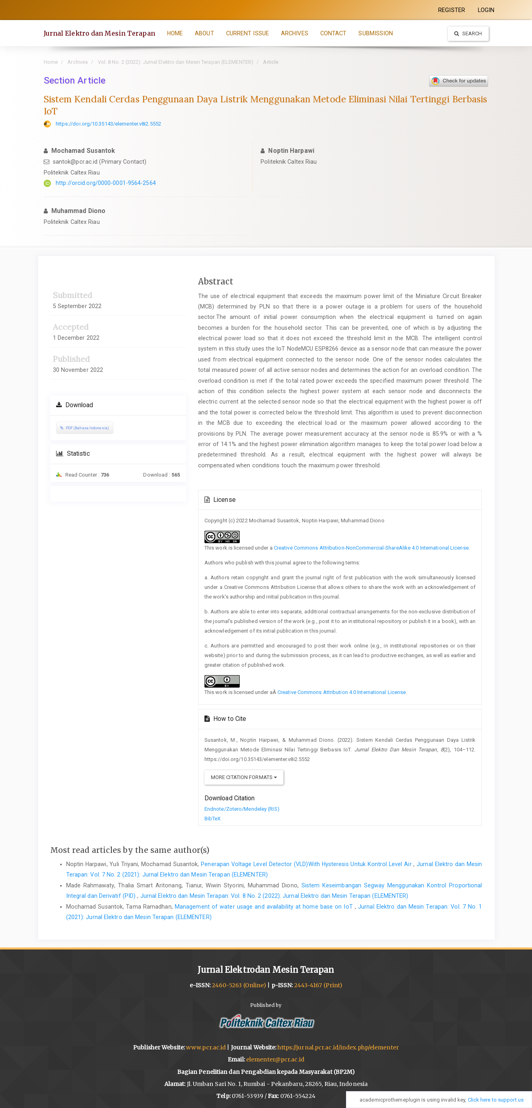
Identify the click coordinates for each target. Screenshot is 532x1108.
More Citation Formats (244, 777)
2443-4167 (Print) (318, 985)
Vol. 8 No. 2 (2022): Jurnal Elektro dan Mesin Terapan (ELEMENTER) (176, 62)
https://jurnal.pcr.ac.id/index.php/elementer (337, 1047)
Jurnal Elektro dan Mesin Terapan (99, 33)
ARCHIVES (294, 33)
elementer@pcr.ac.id (275, 1059)
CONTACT (333, 33)
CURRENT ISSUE (247, 33)
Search (468, 33)
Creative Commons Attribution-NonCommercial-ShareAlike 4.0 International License (371, 548)
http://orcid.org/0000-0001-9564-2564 (106, 183)
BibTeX (212, 819)
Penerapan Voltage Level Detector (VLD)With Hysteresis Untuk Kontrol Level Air (307, 864)
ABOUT (204, 33)
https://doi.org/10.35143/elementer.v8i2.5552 (108, 124)
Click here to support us (496, 1100)
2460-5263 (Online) (239, 985)
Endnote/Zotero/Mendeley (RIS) (241, 809)
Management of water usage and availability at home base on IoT (265, 906)
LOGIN (486, 10)
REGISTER (451, 10)
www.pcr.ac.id (206, 1047)
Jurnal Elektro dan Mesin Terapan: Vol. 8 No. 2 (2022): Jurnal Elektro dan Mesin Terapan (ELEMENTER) (274, 896)
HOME (175, 33)
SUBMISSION (375, 33)
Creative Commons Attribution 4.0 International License (341, 692)
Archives (77, 62)
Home (51, 62)
